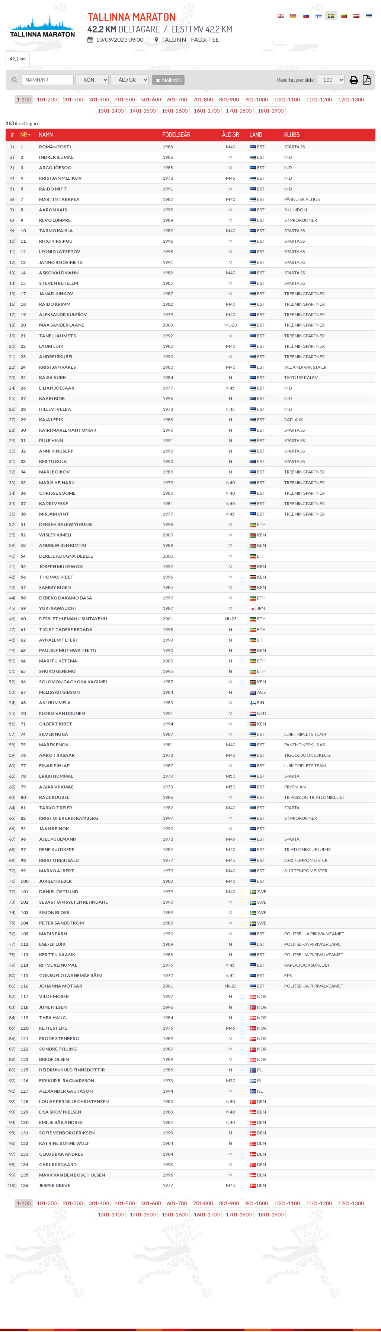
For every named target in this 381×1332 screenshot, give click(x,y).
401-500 (125, 99)
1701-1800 (239, 110)
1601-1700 (207, 110)
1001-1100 (287, 99)
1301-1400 (111, 110)
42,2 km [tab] (18, 59)
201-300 (73, 99)
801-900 (229, 99)
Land (256, 134)
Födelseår (176, 134)
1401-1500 (143, 110)
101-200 (47, 99)
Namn (46, 134)
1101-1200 (319, 99)
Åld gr (230, 134)
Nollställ (168, 80)
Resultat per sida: (296, 80)
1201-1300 (351, 99)
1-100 (24, 99)
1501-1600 (175, 110)
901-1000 (256, 99)
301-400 (99, 99)
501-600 (151, 99)
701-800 (203, 99)
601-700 (177, 99)
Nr (23, 134)
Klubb (292, 134)
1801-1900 (271, 110)
